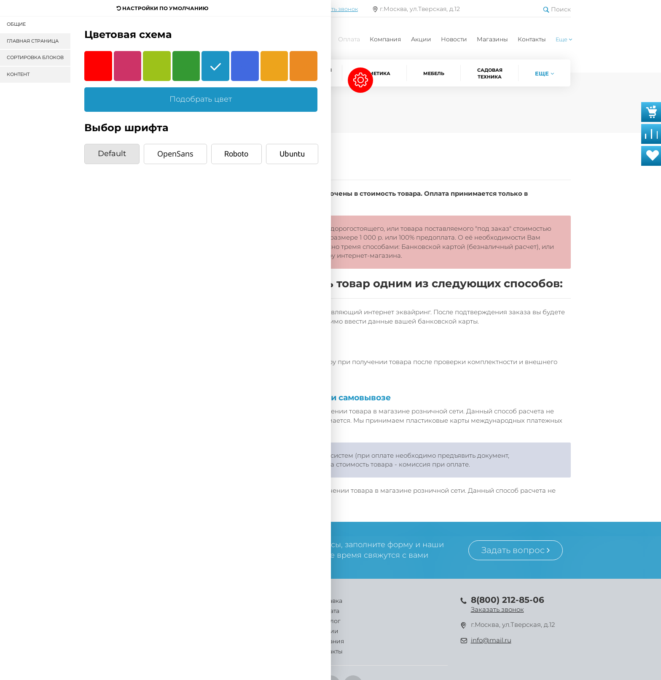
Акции (421, 39)
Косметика (374, 73)
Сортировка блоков (35, 57)
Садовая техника (489, 73)
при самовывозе (355, 397)
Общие (16, 24)
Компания (385, 39)
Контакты (532, 39)
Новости (454, 39)
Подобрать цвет (200, 99)
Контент (18, 74)
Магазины (492, 39)
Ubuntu (292, 153)
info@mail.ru (491, 640)
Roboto (236, 153)
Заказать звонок (497, 609)
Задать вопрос (515, 550)
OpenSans (175, 153)
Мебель (433, 73)
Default (112, 153)
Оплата (349, 39)
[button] (564, 39)
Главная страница (33, 41)
